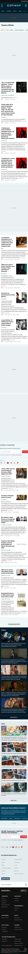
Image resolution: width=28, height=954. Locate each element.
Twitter (1, 462)
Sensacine (16, 908)
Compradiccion (5, 931)
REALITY (15, 11)
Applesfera (4, 902)
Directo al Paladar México (7, 945)
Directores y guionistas (7, 95)
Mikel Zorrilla (8, 314)
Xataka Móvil (4, 900)
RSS (14, 462)
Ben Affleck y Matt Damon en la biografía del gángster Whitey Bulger (8, 520)
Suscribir (25, 451)
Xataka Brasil (4, 941)
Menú (2, 6)
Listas (3, 724)
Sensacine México (18, 941)
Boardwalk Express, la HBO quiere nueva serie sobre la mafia (7, 595)
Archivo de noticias (15, 624)
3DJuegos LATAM (17, 939)
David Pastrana (8, 490)
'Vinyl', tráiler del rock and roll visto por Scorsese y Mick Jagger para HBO (8, 471)
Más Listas (13, 800)
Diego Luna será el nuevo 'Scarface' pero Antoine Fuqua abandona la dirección (8, 268)
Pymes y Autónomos (18, 929)
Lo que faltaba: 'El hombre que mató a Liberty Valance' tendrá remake (7, 322)
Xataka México (5, 939)
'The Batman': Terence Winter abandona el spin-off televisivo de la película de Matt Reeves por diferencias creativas (7, 133)
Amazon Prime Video (6, 868)
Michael (16, 868)
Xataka (3, 898)
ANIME (20, 11)
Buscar (26, 884)
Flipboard (18, 462)
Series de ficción (5, 476)
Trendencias (4, 927)
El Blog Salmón (17, 927)
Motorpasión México (18, 945)
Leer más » (15, 97)
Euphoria (4, 871)
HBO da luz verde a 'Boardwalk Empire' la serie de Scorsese (7, 571)
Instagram (11, 462)
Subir (22, 890)
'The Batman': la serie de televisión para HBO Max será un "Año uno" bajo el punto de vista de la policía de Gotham (8, 163)
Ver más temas (5, 878)
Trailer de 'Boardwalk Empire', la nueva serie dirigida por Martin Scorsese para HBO (8, 544)
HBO (2, 248)
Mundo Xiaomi (5, 907)
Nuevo (26, 6)
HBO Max (16, 871)
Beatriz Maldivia (9, 535)
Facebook (4, 462)
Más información (15, 952)
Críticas (3, 630)
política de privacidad (17, 455)
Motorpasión (17, 917)
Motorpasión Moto (18, 919)
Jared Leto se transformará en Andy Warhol (8, 294)
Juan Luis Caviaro (9, 259)
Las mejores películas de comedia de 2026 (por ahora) (13, 753)
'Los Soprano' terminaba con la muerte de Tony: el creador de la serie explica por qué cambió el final (7, 242)
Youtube (8, 462)
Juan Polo (7, 562)
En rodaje (3, 273)
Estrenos (10, 818)
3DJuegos (16, 898)
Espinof (14, 5)
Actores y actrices (6, 525)
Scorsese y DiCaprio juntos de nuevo (7, 496)
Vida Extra (16, 900)
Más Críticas (13, 717)
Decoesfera (4, 929)
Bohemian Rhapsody (19, 30)
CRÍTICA (3, 11)
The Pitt (3, 873)
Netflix (11, 30)
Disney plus (17, 862)
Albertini (6, 99)
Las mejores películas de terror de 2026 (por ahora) (12, 767)
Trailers (3, 117)
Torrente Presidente (19, 873)
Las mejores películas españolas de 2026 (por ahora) (13, 780)
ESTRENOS (9, 11)
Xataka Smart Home (6, 904)
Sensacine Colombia (18, 943)
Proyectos (4, 140)
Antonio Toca (7, 614)
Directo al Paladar (5, 917)
